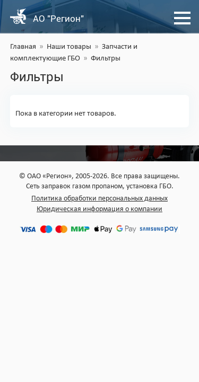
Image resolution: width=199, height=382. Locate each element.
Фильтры (105, 59)
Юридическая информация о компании (99, 209)
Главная (23, 47)
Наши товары (69, 47)
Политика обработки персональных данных (99, 199)
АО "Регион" (58, 18)
